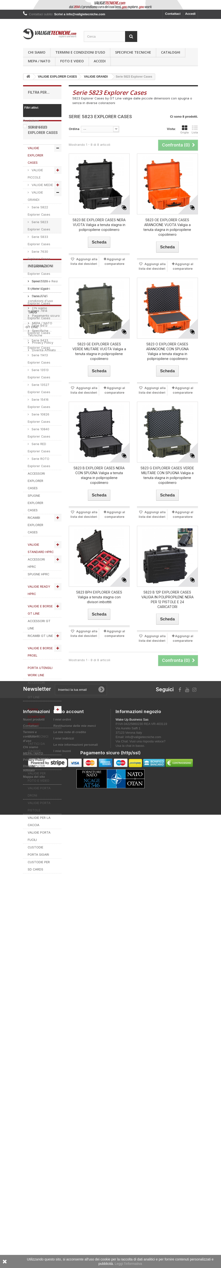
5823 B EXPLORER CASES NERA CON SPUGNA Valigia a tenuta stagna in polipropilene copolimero (99, 475)
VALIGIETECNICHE (40, 1039)
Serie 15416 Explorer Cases (39, 424)
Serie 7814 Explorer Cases (39, 336)
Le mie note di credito (69, 1150)
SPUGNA (32, 1061)
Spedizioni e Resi (44, 923)
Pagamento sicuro (45, 957)
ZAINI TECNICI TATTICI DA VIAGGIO (38, 765)
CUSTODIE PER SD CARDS (39, 887)
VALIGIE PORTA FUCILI (39, 857)
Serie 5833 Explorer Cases (39, 262)
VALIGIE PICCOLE (35, 195)
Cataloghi (170, 52)
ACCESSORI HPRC (36, 584)
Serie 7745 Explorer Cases (39, 321)
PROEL (31, 1076)
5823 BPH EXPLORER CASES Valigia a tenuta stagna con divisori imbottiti (99, 597)
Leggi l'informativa (128, 1264)
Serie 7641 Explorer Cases (39, 291)
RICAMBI (47, 1047)
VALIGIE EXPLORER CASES (35, 177)
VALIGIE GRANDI (35, 217)
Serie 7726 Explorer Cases (39, 306)
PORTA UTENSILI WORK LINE (40, 693)
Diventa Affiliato (43, 991)
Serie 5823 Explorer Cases (39, 247)
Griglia (184, 129)
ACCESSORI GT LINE (39, 646)
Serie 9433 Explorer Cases (39, 365)
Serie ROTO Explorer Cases (39, 484)
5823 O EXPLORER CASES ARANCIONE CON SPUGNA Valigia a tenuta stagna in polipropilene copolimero (167, 351)
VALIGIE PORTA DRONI (39, 813)
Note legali (39, 930)
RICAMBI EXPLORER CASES (35, 546)
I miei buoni (62, 1169)
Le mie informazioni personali (75, 1163)
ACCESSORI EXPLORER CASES (36, 502)
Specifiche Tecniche (133, 52)
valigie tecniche (38, 1054)
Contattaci (173, 14)
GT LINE (37, 127)
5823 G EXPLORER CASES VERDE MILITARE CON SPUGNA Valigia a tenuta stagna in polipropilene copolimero (167, 475)
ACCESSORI (35, 1068)
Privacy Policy (42, 984)
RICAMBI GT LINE (40, 657)
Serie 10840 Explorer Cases (39, 454)
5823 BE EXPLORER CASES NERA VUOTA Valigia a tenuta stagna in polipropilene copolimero (99, 225)
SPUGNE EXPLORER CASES (35, 524)
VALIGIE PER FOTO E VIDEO (38, 798)
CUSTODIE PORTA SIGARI (38, 872)
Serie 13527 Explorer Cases (39, 410)
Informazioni (40, 909)
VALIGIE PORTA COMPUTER (39, 783)
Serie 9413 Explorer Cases (39, 350)
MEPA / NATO (39, 61)
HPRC (30, 1047)
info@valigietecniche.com (143, 1155)
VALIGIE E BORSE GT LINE (40, 631)
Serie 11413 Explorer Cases (39, 380)
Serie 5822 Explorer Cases (39, 232)
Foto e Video (72, 61)
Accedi (190, 14)
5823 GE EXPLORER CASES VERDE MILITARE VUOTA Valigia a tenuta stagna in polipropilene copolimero (99, 351)
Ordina (74, 129)
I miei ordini (62, 1137)
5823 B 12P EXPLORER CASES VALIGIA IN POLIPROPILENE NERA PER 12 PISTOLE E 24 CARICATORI (167, 599)
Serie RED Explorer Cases (39, 469)
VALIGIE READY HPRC (39, 611)
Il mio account (68, 1129)
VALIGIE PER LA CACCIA (39, 842)
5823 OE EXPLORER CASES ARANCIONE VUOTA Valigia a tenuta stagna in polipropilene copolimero (167, 227)
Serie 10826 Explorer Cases (39, 439)
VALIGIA (48, 1076)
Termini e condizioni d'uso (80, 52)
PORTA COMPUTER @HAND (36, 738)
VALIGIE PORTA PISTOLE (39, 828)
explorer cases (37, 1032)
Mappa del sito (34, 1195)
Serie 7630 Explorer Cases (39, 276)
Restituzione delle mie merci (74, 1144)
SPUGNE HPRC (38, 596)
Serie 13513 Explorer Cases (39, 395)
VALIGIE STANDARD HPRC (41, 569)
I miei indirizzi (63, 1156)
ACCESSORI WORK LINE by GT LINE (38, 711)
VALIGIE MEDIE (42, 206)
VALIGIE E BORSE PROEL (40, 673)
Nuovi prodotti (34, 1137)
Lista (195, 129)
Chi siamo (36, 52)
